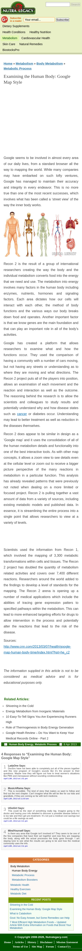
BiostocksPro (10, 50)
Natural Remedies (30, 44)
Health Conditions (13, 32)
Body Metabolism (49, 63)
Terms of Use (20, 946)
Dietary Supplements (15, 26)
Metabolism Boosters (25, 879)
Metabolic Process (17, 68)
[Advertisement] (42, 122)
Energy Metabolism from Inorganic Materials (35, 711)
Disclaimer (46, 942)
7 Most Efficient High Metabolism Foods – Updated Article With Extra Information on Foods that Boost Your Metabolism (40, 925)
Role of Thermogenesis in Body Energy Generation (40, 727)
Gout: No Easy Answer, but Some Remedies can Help (40, 917)
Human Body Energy (21, 744)
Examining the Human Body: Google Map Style (36, 909)
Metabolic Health (20, 885)
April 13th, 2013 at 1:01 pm (16, 778)
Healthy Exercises (21, 889)
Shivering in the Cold (20, 706)
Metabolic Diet (19, 893)
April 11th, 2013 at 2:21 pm (16, 821)
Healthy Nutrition (40, 32)
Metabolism (9, 38)
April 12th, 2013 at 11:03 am (16, 798)
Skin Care (8, 44)
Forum (50, 946)
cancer (22, 414)
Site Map (37, 946)
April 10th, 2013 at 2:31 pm (16, 846)
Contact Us (64, 946)
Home (8, 63)
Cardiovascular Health (36, 38)
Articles (19, 942)
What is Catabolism (20, 913)
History (32, 942)
